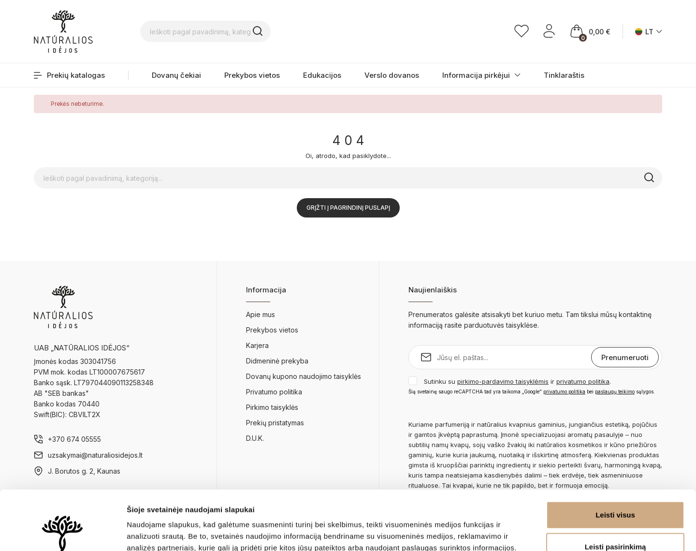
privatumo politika (582, 381)
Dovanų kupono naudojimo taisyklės (303, 376)
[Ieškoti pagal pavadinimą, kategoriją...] (268, 31)
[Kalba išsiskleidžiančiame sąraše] (648, 31)
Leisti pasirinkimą (615, 487)
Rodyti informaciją (496, 532)
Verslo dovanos (391, 75)
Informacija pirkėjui (476, 75)
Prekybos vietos (252, 75)
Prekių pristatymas (275, 423)
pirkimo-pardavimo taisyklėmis (503, 381)
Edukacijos (322, 75)
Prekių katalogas (69, 75)
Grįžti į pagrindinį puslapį (348, 207)
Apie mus (260, 314)
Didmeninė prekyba (277, 361)
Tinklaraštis (564, 75)
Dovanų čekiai (176, 75)
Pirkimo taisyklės (272, 407)
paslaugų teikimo (615, 391)
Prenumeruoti (625, 357)
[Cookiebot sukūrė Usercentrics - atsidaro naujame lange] (62, 532)
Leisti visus (615, 455)
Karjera (257, 345)
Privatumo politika (274, 392)
